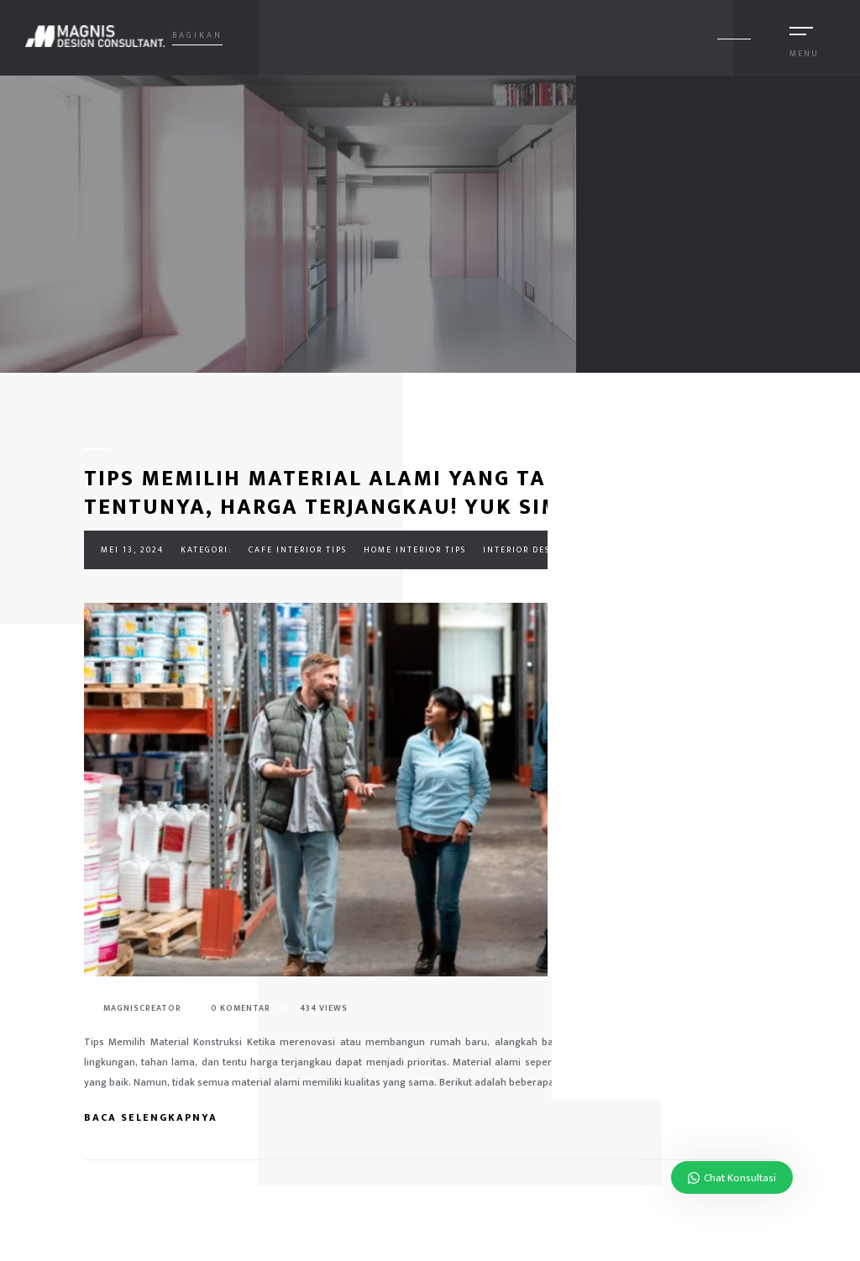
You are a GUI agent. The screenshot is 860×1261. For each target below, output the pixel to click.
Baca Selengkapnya (160, 1117)
